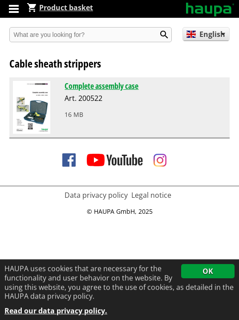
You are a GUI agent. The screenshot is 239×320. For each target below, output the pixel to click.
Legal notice (151, 195)
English (205, 34)
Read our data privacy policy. (55, 311)
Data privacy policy (96, 195)
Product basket (60, 7)
